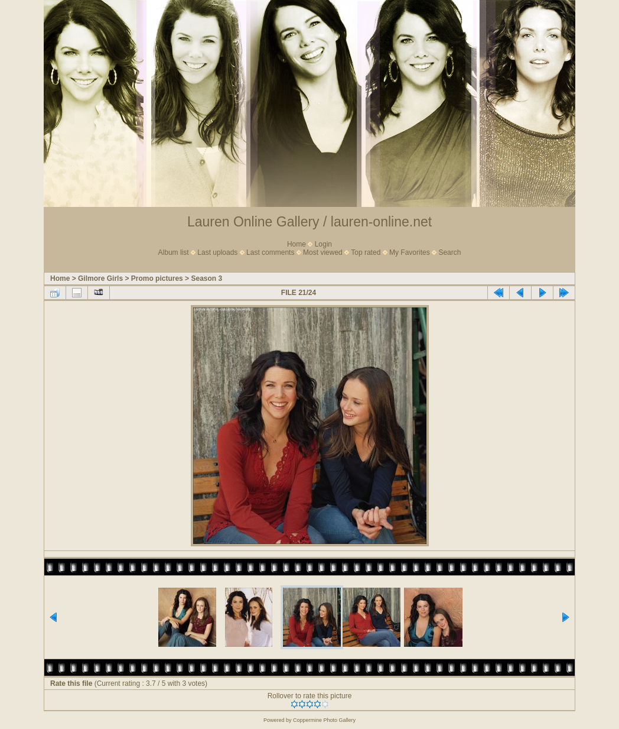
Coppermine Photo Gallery (324, 720)
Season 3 (206, 278)
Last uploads (217, 252)
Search (449, 252)
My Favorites (409, 252)
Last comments (270, 252)
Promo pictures (157, 278)
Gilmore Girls (100, 278)
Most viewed (323, 252)
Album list (173, 252)
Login (323, 244)
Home (296, 244)
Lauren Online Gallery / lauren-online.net (309, 221)
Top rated (365, 252)
